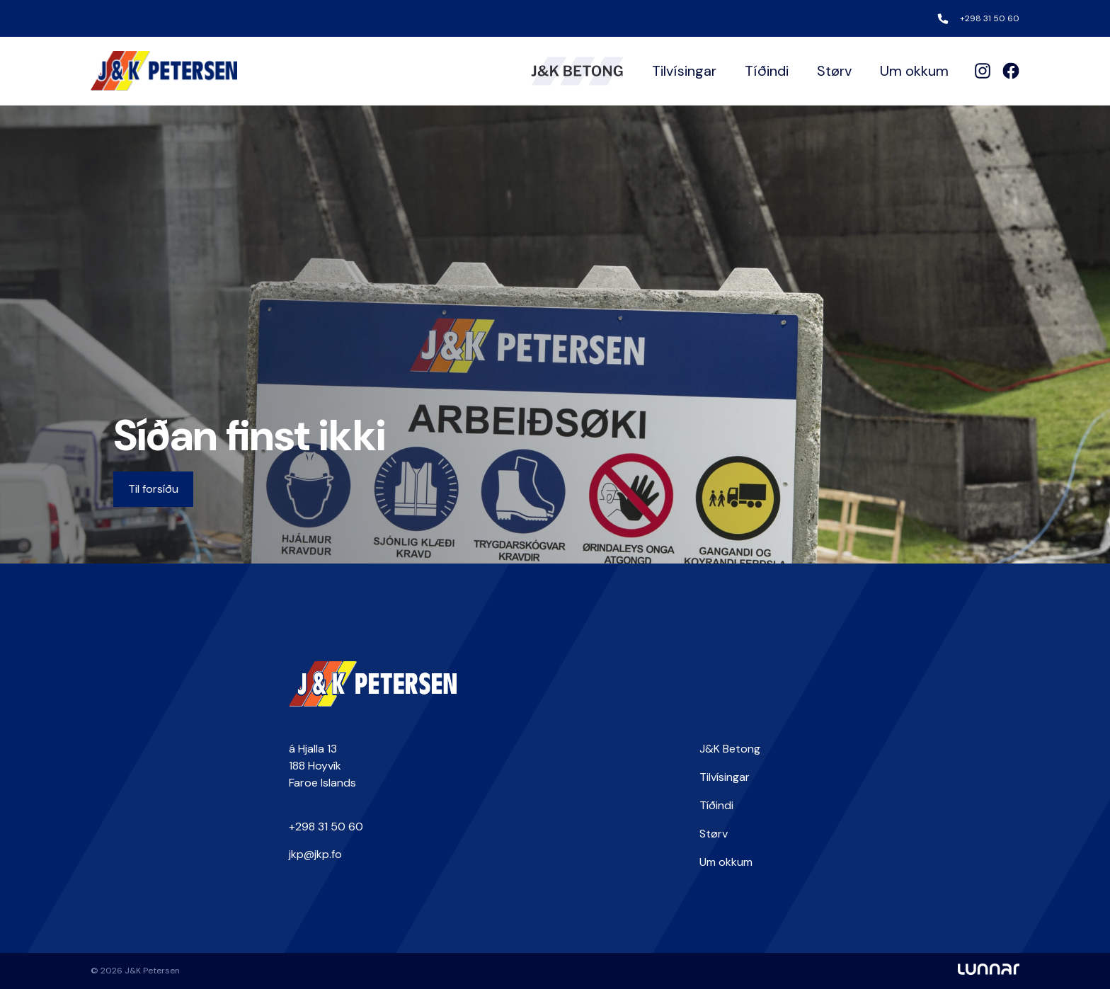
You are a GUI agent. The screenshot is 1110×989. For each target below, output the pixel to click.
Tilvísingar (684, 71)
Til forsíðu (153, 488)
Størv (834, 71)
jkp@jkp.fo (315, 854)
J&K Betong (729, 748)
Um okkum (914, 71)
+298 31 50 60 (989, 18)
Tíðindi (767, 71)
